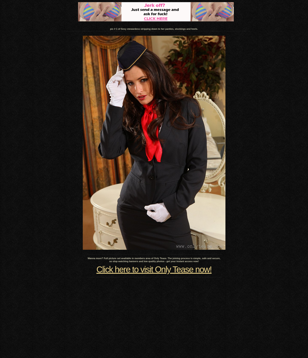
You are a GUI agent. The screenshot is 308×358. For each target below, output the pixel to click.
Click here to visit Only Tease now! (154, 269)
